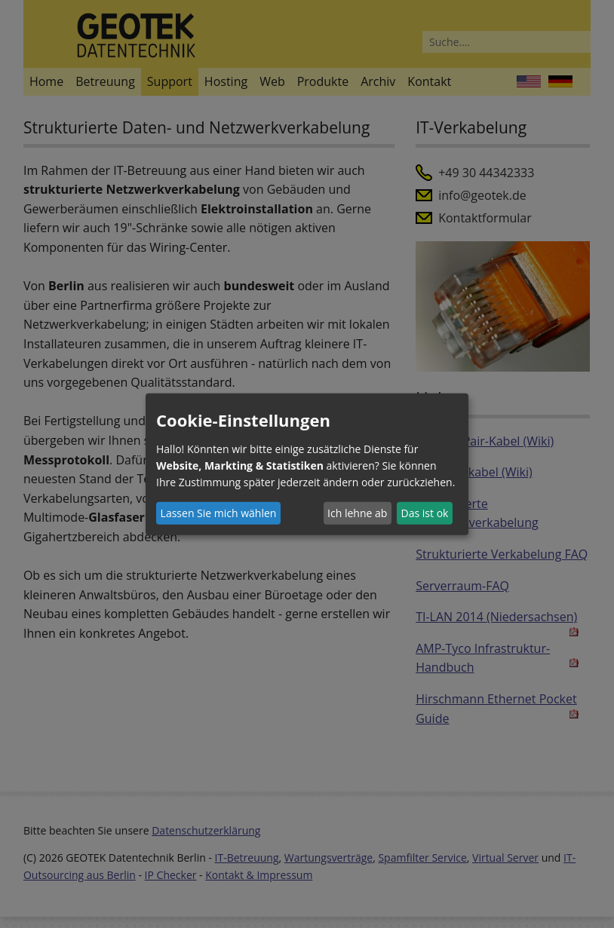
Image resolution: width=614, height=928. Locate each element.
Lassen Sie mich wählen (219, 513)
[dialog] (307, 464)
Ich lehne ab (357, 513)
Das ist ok (425, 513)
